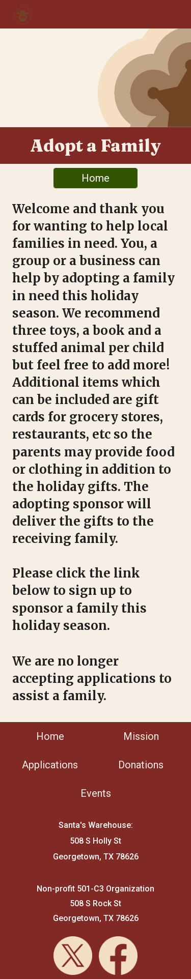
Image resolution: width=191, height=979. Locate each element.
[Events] (95, 793)
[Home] (95, 178)
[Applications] (50, 764)
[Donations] (141, 764)
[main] (95, 145)
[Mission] (141, 736)
